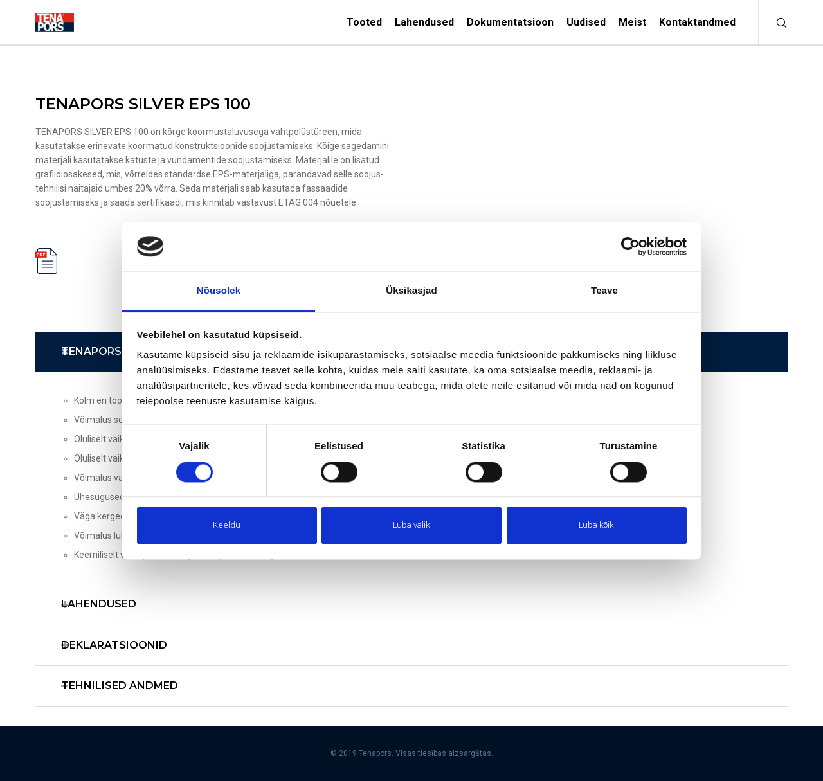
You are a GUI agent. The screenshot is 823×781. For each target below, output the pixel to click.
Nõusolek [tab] (218, 290)
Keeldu (226, 525)
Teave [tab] (604, 290)
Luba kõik (596, 525)
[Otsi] (773, 22)
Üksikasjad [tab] (411, 290)
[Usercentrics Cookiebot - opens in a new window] (630, 246)
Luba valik (411, 525)
